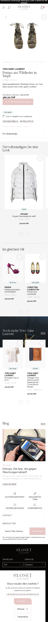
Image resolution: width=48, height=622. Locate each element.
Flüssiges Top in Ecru (12, 379)
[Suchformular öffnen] (9, 7)
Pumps (26, 126)
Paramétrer (23, 617)
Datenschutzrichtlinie (17, 539)
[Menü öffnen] (4, 8)
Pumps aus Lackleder (32, 293)
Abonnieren (37, 531)
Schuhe (19, 126)
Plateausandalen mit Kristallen (12, 291)
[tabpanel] (24, 35)
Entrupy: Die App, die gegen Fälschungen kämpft (19, 470)
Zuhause (6, 126)
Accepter (23, 601)
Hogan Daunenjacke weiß (24, 216)
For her (12, 126)
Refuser (22, 609)
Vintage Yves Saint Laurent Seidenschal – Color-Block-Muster (33, 382)
